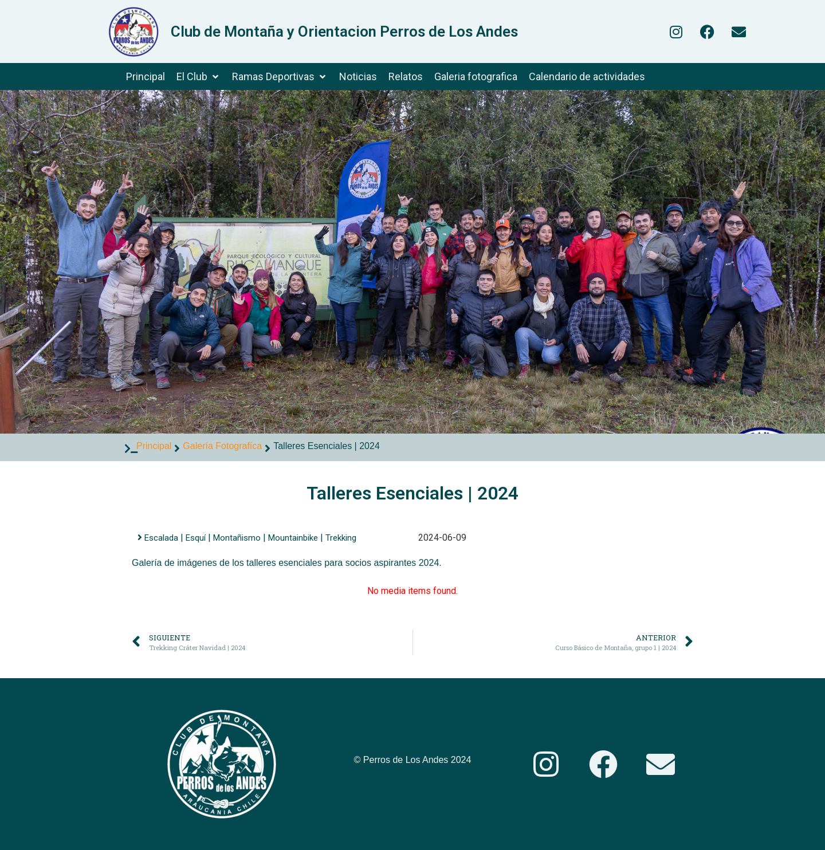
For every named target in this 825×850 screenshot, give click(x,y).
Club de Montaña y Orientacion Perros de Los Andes (344, 31)
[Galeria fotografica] (476, 76)
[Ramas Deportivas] (279, 76)
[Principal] (145, 76)
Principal (153, 446)
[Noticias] (358, 76)
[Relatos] (406, 76)
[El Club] (198, 76)
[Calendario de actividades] (587, 76)
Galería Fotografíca (222, 446)
